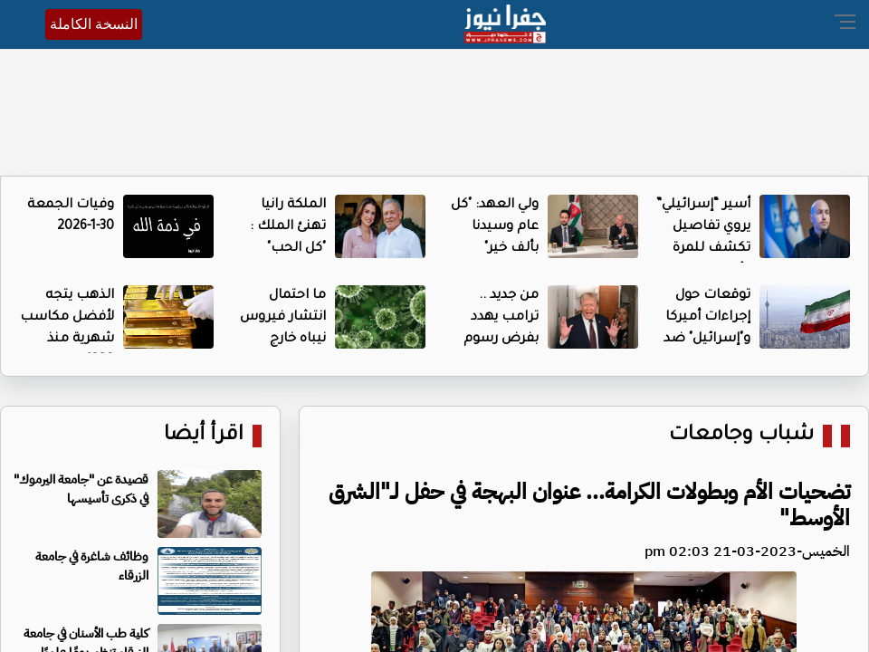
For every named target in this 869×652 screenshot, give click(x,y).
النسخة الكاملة (94, 24)
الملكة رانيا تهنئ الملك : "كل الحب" (288, 227)
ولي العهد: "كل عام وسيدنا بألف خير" (495, 227)
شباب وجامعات (741, 436)
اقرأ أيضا (204, 436)
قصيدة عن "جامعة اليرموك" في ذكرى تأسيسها (81, 489)
